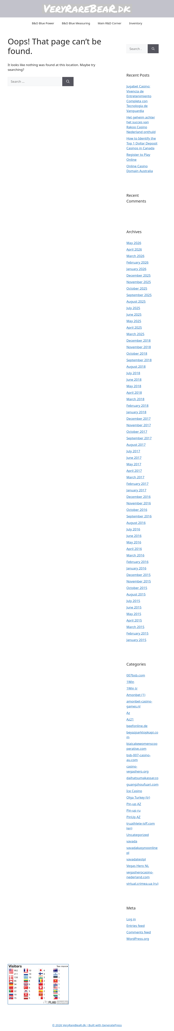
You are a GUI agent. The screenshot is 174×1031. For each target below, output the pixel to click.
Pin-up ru (133, 810)
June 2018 (134, 379)
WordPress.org (137, 938)
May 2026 (133, 243)
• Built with (77, 1025)
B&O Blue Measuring (76, 23)
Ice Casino (134, 791)
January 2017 (136, 490)
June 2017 (134, 457)
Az (128, 713)
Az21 (130, 719)
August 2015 (136, 594)
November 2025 (138, 282)
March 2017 (135, 477)
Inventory (135, 23)
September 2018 (139, 360)
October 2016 (136, 509)
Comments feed (138, 932)
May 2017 (133, 464)
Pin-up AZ (133, 804)
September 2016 (139, 516)
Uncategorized (137, 834)
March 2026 (135, 256)
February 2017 (137, 483)
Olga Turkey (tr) (138, 797)
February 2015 (137, 633)
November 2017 (138, 425)
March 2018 (135, 399)
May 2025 (133, 321)
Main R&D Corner (109, 23)
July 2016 (133, 529)
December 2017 (138, 418)
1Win (130, 682)
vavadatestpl (136, 859)
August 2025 (136, 301)
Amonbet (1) (135, 695)
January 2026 (136, 269)
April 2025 (134, 327)
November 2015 (138, 581)
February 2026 (137, 262)
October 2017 (136, 431)
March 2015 (135, 627)
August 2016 (136, 522)
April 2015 (134, 620)
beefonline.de (136, 726)
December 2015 (138, 575)
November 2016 (138, 503)
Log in (131, 919)
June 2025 (134, 314)
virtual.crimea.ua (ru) (142, 883)
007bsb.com (135, 675)
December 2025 (138, 275)
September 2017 (139, 438)
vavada (131, 841)
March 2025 (135, 334)
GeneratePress (112, 1025)
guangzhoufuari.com (142, 784)
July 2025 (133, 308)
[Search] (68, 81)
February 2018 (137, 405)
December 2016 (138, 496)
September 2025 (139, 295)
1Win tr (132, 688)
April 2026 (134, 249)
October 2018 (136, 353)
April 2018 (134, 392)
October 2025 (136, 288)
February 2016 (137, 562)
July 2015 (133, 601)
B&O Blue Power (43, 23)
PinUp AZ (133, 817)
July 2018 (133, 373)
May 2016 (133, 542)
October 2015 (136, 588)
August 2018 (136, 366)
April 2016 (134, 549)
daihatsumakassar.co (142, 778)
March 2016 (135, 555)
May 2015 (133, 614)
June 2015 (134, 607)
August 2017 (136, 444)
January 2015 (136, 640)
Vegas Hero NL (137, 866)
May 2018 (133, 386)
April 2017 (134, 470)
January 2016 (136, 568)
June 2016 (134, 535)
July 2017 (133, 451)
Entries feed (135, 925)
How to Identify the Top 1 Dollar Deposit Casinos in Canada (141, 143)
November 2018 (138, 347)
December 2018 (138, 340)
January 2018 (136, 412)
